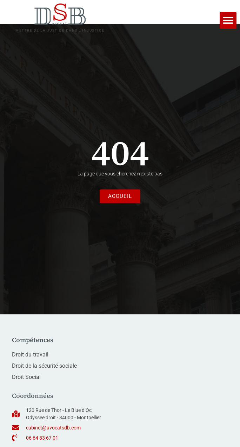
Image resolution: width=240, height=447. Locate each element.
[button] (228, 20)
